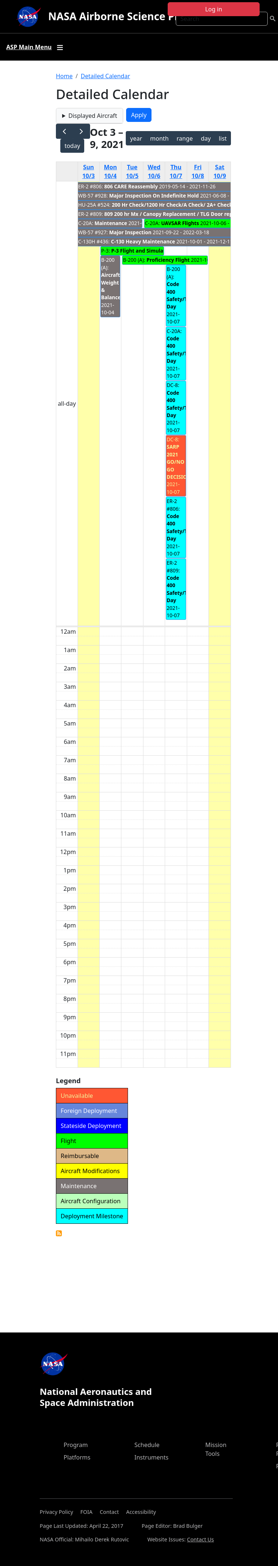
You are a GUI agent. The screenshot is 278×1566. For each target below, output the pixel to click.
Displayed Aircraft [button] (92, 116)
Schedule (147, 1445)
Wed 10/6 (154, 171)
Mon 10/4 (110, 171)
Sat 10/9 (219, 171)
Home (64, 76)
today (72, 146)
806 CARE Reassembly (131, 186)
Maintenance (111, 223)
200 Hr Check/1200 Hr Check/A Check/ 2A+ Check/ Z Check (183, 204)
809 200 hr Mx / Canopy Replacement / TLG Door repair (171, 213)
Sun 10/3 (88, 171)
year (136, 138)
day (206, 138)
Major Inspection (130, 232)
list (223, 138)
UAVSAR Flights (180, 223)
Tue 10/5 (132, 171)
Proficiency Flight (167, 259)
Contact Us (200, 1539)
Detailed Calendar (105, 76)
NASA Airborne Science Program (130, 16)
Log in (213, 9)
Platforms (77, 1457)
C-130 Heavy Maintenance (143, 241)
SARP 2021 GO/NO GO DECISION (179, 461)
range (185, 138)
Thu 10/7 (176, 171)
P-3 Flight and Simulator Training (151, 250)
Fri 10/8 (198, 171)
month (159, 138)
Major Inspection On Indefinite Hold (154, 195)
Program (76, 1445)
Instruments (152, 1457)
